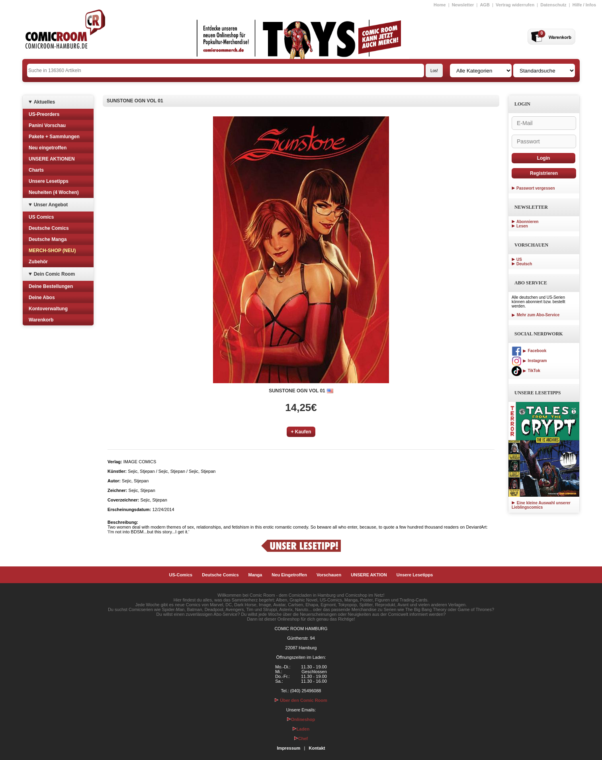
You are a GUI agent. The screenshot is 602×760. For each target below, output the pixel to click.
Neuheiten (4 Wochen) (54, 192)
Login (543, 158)
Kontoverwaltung (48, 308)
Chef (301, 738)
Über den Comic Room (301, 700)
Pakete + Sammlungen (54, 136)
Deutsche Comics (49, 228)
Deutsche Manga (47, 239)
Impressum (289, 748)
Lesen (522, 226)
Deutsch (524, 264)
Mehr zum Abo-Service (535, 315)
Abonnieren (527, 221)
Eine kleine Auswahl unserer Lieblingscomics (541, 505)
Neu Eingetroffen (289, 574)
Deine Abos (42, 297)
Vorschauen (329, 574)
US (519, 259)
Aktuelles (44, 102)
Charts (36, 170)
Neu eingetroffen (47, 148)
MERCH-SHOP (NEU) (52, 250)
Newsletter (463, 4)
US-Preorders (44, 114)
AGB (484, 4)
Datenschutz (553, 4)
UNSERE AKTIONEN (52, 159)
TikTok (526, 370)
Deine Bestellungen (51, 286)
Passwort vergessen (535, 188)
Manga (255, 574)
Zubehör (38, 261)
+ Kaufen (301, 432)
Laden (301, 729)
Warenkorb (41, 320)
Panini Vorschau (47, 125)
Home (440, 4)
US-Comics (181, 574)
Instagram (529, 360)
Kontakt (317, 748)
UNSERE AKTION (369, 574)
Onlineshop (301, 719)
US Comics (41, 217)
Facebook (529, 351)
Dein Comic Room (54, 274)
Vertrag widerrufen (515, 4)
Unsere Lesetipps (48, 181)
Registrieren (544, 173)
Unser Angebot (51, 205)
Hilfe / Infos (584, 4)
